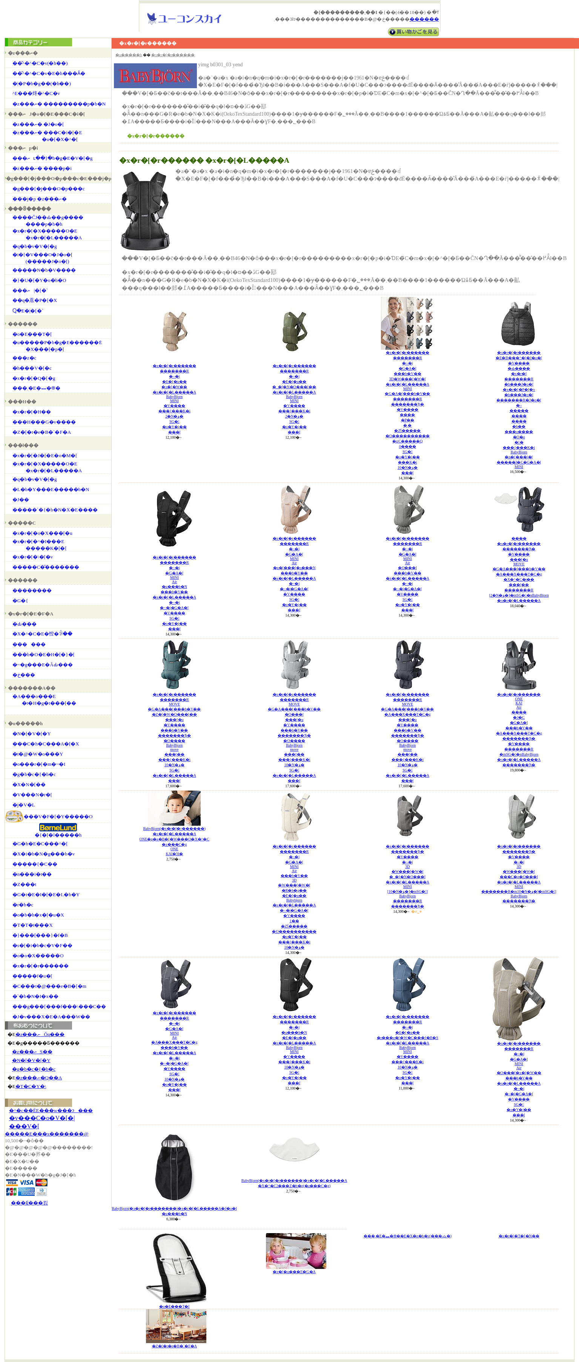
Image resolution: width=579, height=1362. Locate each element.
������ (29, 644)
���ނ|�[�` (30, 290)
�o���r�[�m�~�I (39, 764)
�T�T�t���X (32, 925)
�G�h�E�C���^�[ (40, 843)
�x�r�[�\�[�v (32, 557)
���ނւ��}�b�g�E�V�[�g (52, 158)
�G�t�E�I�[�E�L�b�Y (46, 894)
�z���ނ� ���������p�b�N (59, 104)
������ (424, 19)
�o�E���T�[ (32, 334)
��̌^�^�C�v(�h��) (40, 63)
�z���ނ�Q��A (38, 1077)
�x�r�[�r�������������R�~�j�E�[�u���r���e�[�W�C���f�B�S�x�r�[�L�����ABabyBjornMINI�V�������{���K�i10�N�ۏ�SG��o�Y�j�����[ (407, 1050)
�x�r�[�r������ (40, 966)
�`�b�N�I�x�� (35, 996)
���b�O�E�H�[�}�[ (43, 654)
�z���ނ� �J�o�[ (38, 124)
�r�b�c (23, 904)
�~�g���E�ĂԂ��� (42, 664)
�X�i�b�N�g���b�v (43, 854)
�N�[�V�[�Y (31, 733)
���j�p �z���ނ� (39, 199)
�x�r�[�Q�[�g (33, 378)
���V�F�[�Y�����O (58, 816)
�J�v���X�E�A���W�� (51, 1016)
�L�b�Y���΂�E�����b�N (50, 489)
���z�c (24, 358)
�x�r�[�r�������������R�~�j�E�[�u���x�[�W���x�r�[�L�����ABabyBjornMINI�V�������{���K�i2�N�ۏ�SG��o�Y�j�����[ (174, 399)
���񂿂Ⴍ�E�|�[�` (27, 311)
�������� (32, 590)
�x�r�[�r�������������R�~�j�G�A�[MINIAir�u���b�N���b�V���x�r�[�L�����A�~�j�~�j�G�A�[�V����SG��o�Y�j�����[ (174, 593)
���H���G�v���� (44, 422)
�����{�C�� (34, 864)
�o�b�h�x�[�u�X (38, 915)
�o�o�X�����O (38, 955)
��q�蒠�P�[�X (34, 300)
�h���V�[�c (32, 368)
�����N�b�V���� (44, 270)
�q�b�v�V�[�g (34, 246)
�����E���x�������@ (46, 1134)
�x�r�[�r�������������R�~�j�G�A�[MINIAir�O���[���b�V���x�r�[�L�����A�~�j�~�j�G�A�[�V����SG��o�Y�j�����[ (407, 574)
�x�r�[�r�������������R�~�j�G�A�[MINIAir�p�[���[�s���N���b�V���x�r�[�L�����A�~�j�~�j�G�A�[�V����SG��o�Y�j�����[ (294, 574)
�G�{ (20, 600)
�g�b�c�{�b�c (34, 774)
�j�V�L (23, 805)
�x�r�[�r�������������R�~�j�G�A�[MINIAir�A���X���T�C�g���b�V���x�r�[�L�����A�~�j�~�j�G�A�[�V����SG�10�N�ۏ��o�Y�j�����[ (174, 1051)
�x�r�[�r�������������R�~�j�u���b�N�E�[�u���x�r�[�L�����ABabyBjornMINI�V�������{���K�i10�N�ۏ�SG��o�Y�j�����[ (294, 1050)
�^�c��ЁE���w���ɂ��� (51, 1110)
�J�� (20, 499)
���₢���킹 (29, 1203)
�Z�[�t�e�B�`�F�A (41, 432)
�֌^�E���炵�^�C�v (36, 93)
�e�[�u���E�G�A (294, 1272)
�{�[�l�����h (58, 835)
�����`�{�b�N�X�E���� (55, 510)
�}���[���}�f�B (40, 935)
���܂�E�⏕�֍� (36, 388)
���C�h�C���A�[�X (45, 744)
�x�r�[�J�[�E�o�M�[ (44, 455)
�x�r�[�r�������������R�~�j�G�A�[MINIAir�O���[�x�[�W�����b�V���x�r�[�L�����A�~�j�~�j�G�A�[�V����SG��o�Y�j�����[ (519, 1079)
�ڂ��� (23, 675)
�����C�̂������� (46, 567)
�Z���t (24, 884)
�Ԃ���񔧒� (24, 624)
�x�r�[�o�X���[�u (42, 533)
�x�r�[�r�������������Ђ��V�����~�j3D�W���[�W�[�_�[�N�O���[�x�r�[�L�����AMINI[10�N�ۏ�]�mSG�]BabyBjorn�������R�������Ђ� (407, 876)
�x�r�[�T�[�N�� (519, 1236)
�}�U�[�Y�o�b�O (39, 280)
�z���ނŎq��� (40, 1034)
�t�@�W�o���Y (37, 754)
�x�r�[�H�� (31, 412)
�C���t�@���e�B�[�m (49, 986)
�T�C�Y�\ (30, 1086)
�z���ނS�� (32, 1051)
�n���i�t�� (32, 874)
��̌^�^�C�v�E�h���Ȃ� (48, 73)
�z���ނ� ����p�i (42, 168)
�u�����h (128, 55)
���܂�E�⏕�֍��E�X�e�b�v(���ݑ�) (408, 1236)
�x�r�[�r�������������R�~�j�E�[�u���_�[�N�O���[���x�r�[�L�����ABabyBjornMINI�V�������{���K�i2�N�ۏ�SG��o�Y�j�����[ (294, 399)
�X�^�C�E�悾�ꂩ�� (42, 634)
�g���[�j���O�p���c (48, 188)
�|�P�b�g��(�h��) (41, 83)
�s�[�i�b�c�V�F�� (42, 945)
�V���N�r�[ (32, 794)
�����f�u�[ (32, 976)
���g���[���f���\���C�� (59, 1006)
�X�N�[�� (29, 784)
